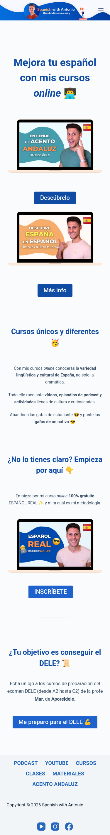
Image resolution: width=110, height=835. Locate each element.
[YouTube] (41, 826)
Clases (35, 773)
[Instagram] (55, 826)
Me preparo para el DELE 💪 (55, 721)
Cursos (86, 763)
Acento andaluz (55, 784)
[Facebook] (69, 826)
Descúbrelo (55, 197)
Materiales (68, 773)
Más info (54, 290)
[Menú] (101, 10)
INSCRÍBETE (50, 591)
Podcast (26, 763)
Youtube (57, 763)
